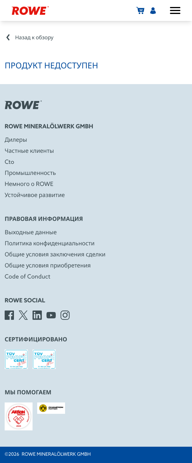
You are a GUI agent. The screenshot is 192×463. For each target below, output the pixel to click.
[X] (23, 315)
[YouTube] (51, 315)
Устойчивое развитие (35, 195)
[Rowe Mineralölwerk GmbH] (30, 10)
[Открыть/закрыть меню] (175, 10)
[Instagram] (65, 315)
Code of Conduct (27, 277)
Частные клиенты (29, 151)
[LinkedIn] (37, 315)
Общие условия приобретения (48, 265)
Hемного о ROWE (29, 184)
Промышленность (30, 173)
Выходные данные (31, 232)
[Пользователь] (153, 10)
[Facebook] (9, 315)
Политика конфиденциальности (50, 243)
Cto (9, 162)
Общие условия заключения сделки (55, 254)
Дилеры (16, 140)
